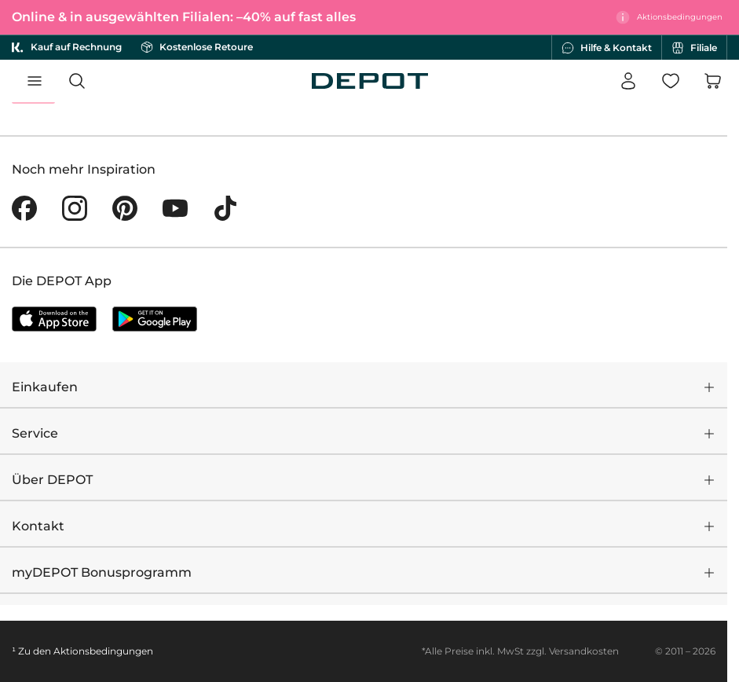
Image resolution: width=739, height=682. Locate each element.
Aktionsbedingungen (103, 651)
